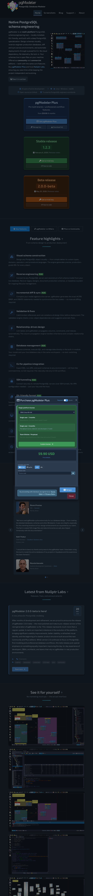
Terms (53, 492)
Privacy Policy (50, 494)
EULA (40, 494)
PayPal (29, 467)
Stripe (22, 467)
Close (71, 496)
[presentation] (31, 480)
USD (37, 467)
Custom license (46, 444)
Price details (46, 457)
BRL (42, 467)
